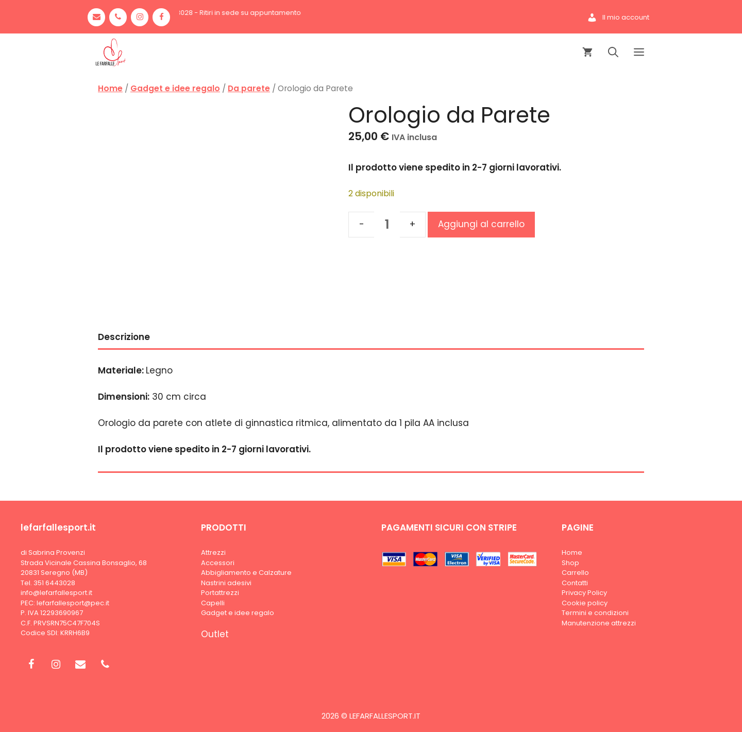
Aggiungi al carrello (481, 224)
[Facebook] (161, 17)
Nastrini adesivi (226, 583)
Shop (570, 563)
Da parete (249, 88)
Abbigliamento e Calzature (246, 572)
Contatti (575, 583)
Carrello (575, 572)
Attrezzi (213, 552)
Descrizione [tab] (124, 337)
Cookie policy (585, 603)
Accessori (217, 563)
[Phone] (118, 17)
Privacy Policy (584, 593)
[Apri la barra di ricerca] (613, 52)
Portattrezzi (220, 593)
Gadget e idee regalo (175, 88)
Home (110, 88)
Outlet (215, 634)
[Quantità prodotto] (387, 224)
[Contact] (96, 17)
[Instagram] (139, 17)
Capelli (213, 603)
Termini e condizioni (595, 613)
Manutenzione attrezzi (599, 623)
